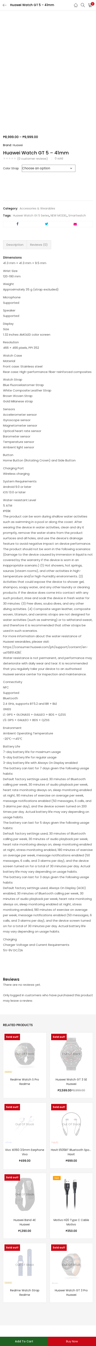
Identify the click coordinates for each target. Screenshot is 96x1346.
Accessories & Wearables (37, 208)
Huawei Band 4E (25, 1220)
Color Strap (11, 168)
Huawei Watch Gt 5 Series (31, 215)
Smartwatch (77, 215)
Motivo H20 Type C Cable (71, 1220)
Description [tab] (14, 245)
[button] (90, 5)
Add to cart (24, 1341)
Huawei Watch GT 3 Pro (71, 1290)
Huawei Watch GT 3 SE (71, 1079)
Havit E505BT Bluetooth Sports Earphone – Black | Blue (71, 1150)
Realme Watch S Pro (24, 1079)
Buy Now (72, 1341)
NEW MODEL (59, 215)
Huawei (18, 145)
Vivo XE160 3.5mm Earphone (24, 1150)
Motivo (71, 1224)
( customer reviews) (32, 158)
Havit (71, 1154)
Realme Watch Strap (24, 1290)
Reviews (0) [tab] (39, 245)
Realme (24, 1084)
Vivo (25, 1154)
